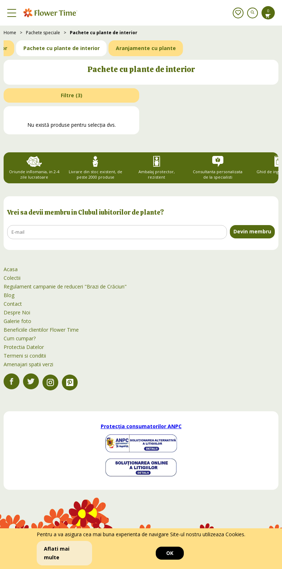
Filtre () (71, 95)
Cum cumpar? (20, 338)
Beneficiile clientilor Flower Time (41, 329)
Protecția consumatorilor (141, 426)
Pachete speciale (43, 33)
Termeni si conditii (25, 355)
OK (169, 553)
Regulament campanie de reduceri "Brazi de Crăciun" (65, 286)
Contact (13, 303)
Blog (9, 295)
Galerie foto (17, 321)
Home (10, 33)
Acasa (11, 269)
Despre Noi (17, 312)
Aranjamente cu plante (146, 48)
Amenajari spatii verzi (28, 364)
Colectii (12, 277)
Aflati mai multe (56, 553)
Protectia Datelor (24, 347)
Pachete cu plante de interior (103, 33)
